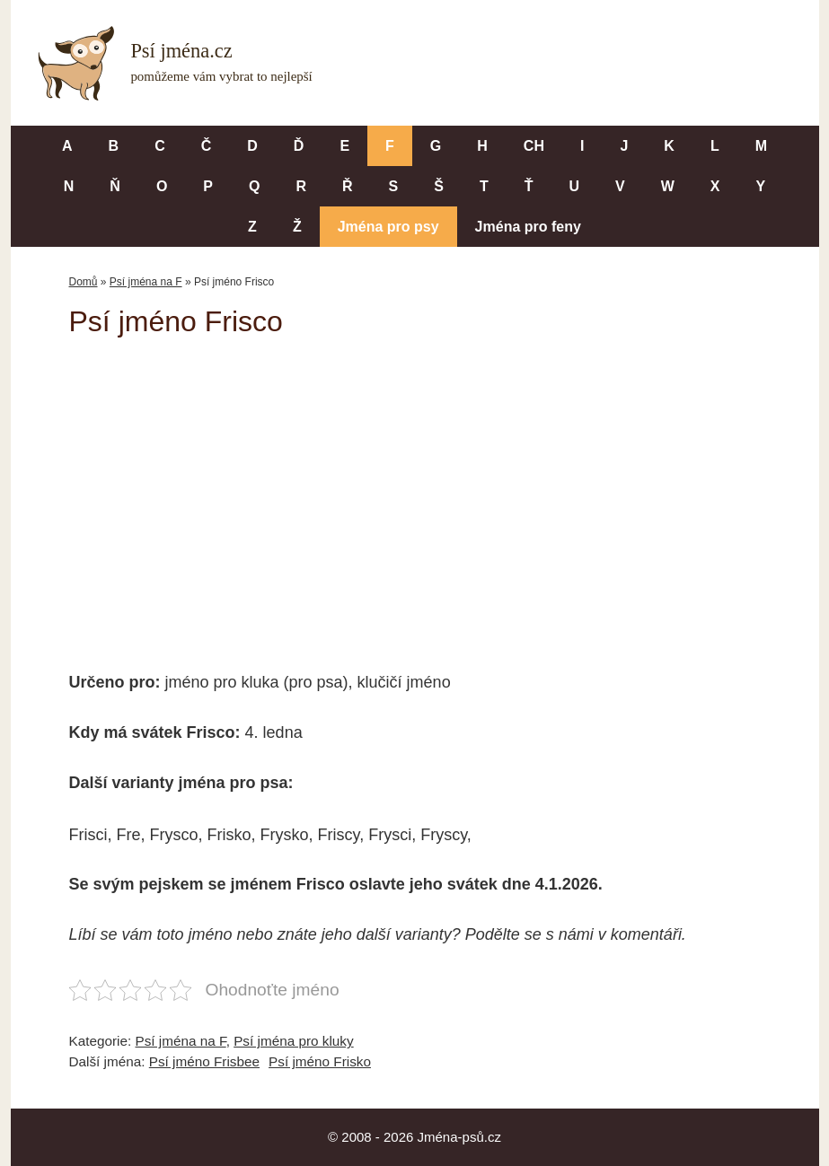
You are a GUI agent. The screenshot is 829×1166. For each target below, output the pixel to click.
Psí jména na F (146, 282)
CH (534, 145)
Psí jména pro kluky (293, 1040)
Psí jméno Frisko (320, 1061)
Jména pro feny (528, 226)
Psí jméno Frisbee (204, 1061)
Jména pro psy (388, 226)
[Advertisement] (415, 492)
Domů (83, 282)
